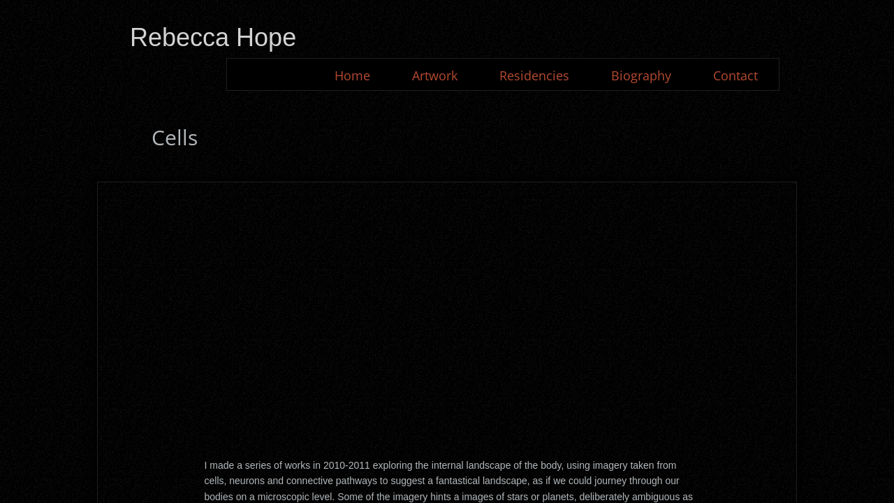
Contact (735, 75)
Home (352, 75)
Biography (641, 75)
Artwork (434, 75)
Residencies (534, 75)
